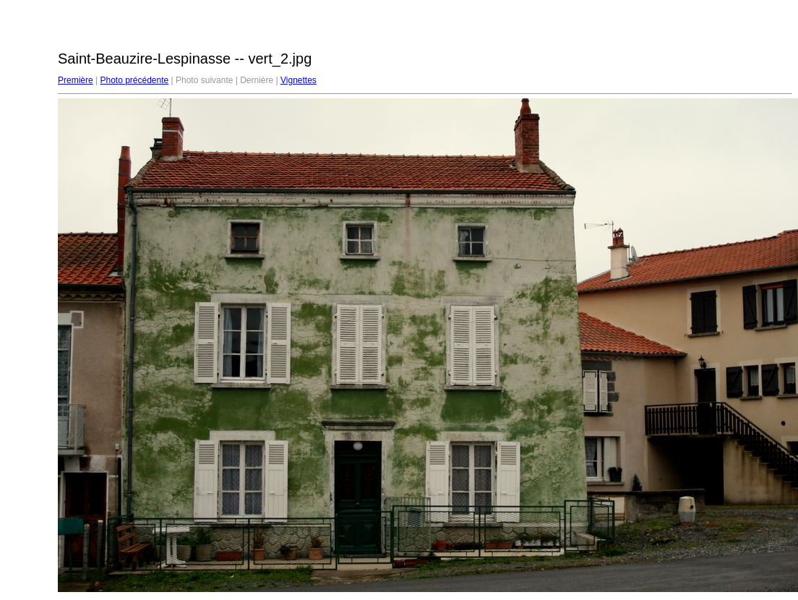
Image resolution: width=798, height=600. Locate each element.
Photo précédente (134, 80)
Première (75, 80)
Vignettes (298, 80)
